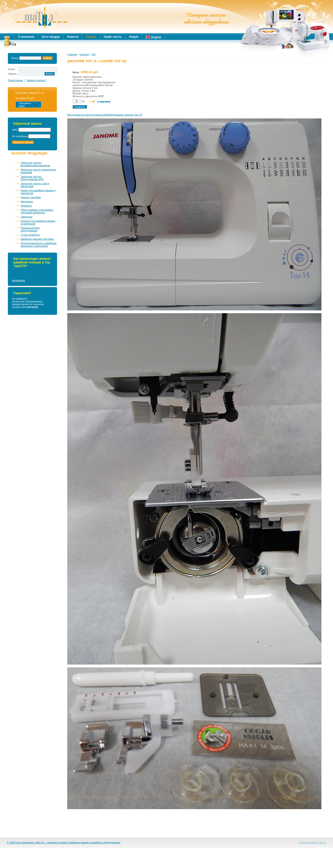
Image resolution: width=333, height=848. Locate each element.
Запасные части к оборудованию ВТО (32, 178)
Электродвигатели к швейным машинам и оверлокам (38, 244)
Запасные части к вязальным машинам (38, 171)
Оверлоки (26, 216)
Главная (72, 54)
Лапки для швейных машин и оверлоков (38, 192)
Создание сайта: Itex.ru (312, 842)
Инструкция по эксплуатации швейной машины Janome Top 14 (104, 114)
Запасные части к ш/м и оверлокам (35, 185)
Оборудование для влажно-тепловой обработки (37, 211)
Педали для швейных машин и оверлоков (38, 222)
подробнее (18, 280)
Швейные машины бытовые (37, 239)
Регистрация (15, 80)
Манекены (27, 201)
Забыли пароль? (36, 80)
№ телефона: (20, 136)
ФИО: (15, 129)
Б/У (94, 54)
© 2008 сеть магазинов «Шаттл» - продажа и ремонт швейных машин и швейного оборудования (63, 842)
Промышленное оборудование (30, 229)
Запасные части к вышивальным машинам (35, 164)
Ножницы (26, 205)
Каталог (84, 54)
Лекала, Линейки (31, 197)
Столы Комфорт (30, 234)
